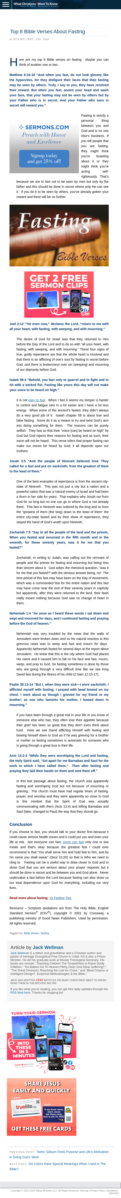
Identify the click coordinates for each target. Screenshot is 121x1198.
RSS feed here (20, 992)
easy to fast (36, 400)
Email (46, 39)
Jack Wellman (22, 39)
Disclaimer (112, 1190)
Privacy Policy (97, 1190)
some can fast (73, 842)
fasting (45, 933)
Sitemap (84, 1190)
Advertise (114, 1193)
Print (38, 39)
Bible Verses (31, 933)
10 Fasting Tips (60, 898)
